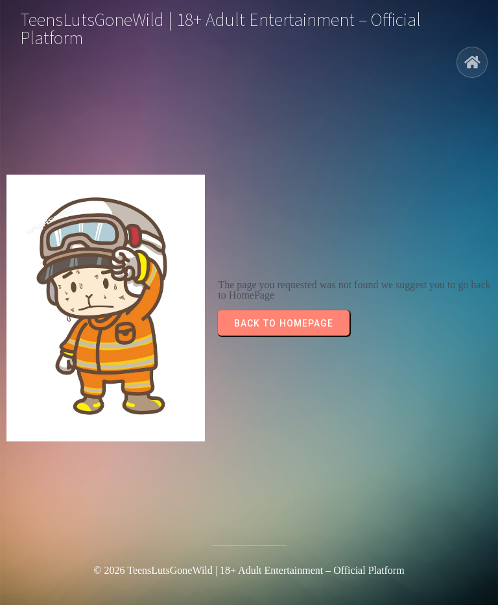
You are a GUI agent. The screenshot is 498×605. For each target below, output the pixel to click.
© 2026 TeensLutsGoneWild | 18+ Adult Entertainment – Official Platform (248, 570)
